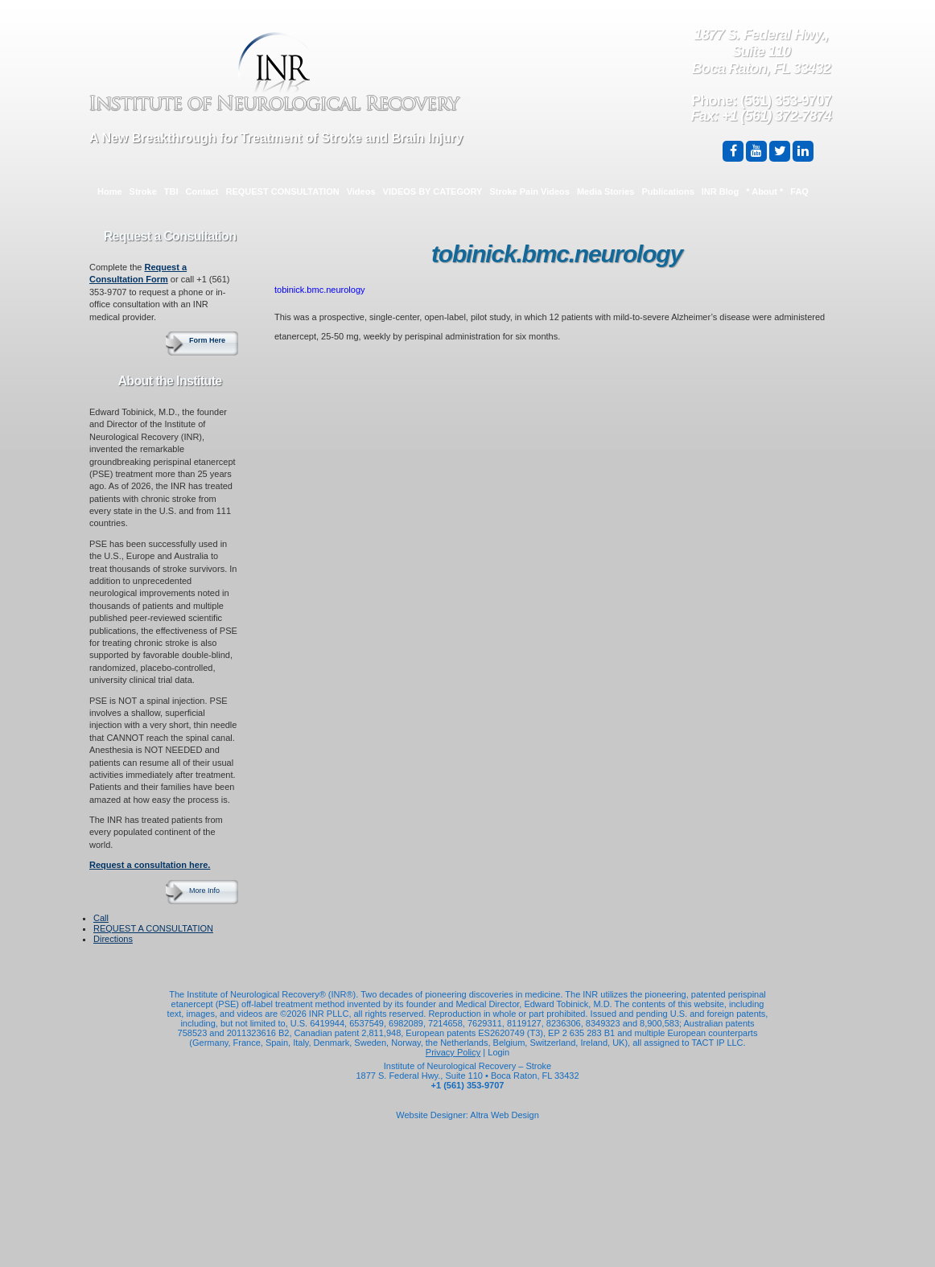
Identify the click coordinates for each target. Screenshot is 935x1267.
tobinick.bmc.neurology (319, 289)
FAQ (799, 191)
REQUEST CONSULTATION (283, 191)
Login (498, 1052)
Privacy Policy (453, 1052)
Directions (113, 939)
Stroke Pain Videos (529, 191)
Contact (202, 191)
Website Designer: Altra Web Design (467, 1115)
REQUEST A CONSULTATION (153, 928)
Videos (361, 191)
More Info (204, 890)
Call (101, 918)
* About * (764, 191)
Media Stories (606, 191)
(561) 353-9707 (785, 101)
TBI (171, 191)
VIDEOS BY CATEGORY (433, 191)
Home (109, 191)
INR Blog (720, 191)
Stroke (143, 191)
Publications (667, 191)
